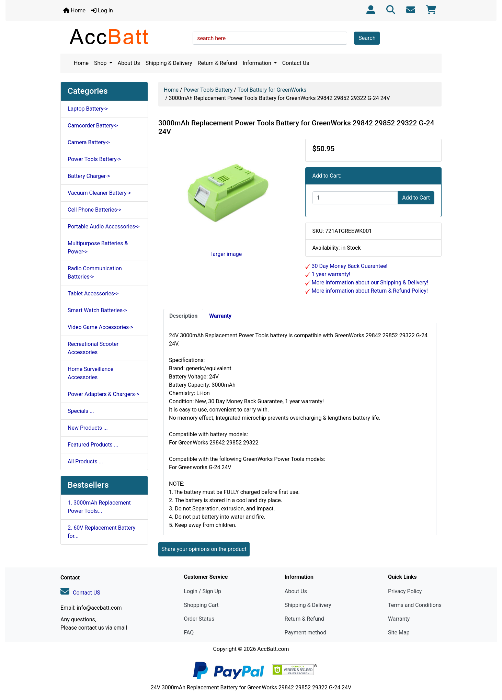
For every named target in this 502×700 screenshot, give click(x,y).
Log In (102, 10)
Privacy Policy (405, 591)
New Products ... (88, 428)
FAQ (189, 632)
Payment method (305, 632)
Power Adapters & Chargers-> (103, 394)
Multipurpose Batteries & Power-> (98, 247)
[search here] (270, 38)
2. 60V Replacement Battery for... (101, 531)
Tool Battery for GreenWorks (272, 90)
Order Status (199, 619)
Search (366, 38)
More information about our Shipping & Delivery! (369, 282)
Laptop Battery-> (88, 108)
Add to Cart (416, 197)
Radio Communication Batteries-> (95, 272)
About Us (129, 63)
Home (74, 10)
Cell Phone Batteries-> (94, 209)
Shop (101, 63)
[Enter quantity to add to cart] (355, 197)
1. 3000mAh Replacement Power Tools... (99, 506)
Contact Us (295, 63)
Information (258, 63)
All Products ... (85, 461)
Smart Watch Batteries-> (97, 310)
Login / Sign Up (202, 591)
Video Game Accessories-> (100, 327)
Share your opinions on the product (204, 549)
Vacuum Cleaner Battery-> (99, 193)
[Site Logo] (124, 36)
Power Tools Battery (208, 90)
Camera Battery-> (89, 142)
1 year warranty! (330, 274)
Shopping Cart (201, 605)
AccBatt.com (273, 649)
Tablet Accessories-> (93, 293)
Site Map (399, 632)
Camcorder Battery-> (93, 125)
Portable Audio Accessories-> (104, 226)
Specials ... (81, 411)
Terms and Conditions (415, 605)
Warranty (399, 619)
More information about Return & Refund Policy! (369, 290)
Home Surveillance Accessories (90, 373)
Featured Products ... (93, 444)
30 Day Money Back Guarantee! (349, 266)
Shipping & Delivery (169, 63)
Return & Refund (217, 63)
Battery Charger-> (89, 176)
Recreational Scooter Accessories (93, 348)
